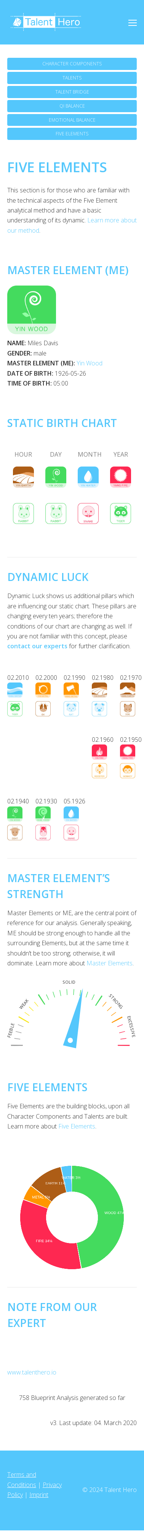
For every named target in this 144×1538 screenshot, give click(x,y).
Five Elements (76, 1126)
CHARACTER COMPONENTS (72, 63)
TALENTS (72, 78)
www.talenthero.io (31, 1372)
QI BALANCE (72, 106)
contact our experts (37, 646)
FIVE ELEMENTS (72, 133)
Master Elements (109, 963)
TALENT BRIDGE (72, 92)
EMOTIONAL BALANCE (72, 120)
